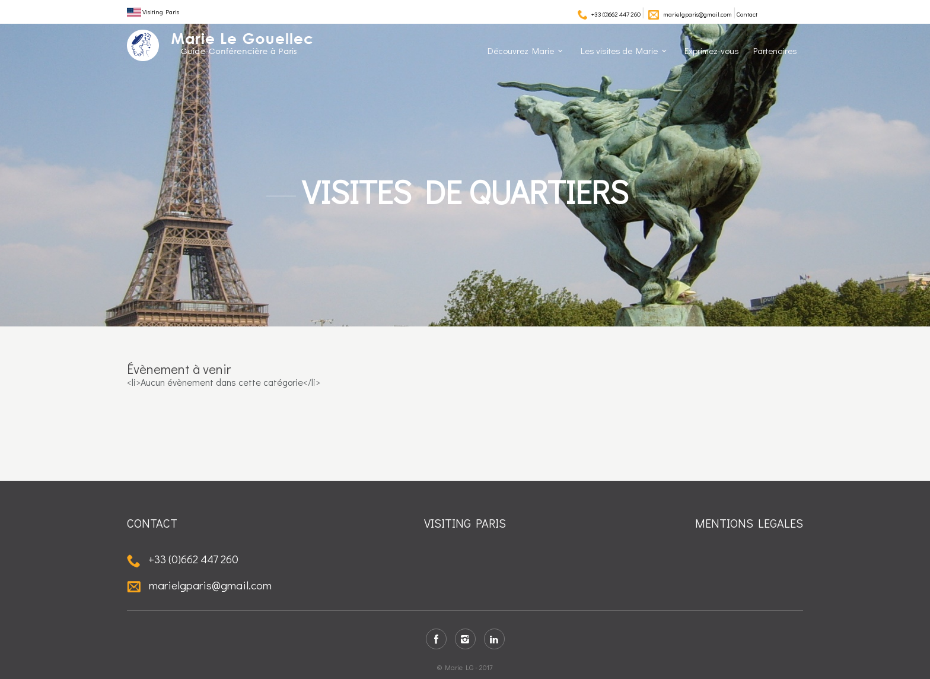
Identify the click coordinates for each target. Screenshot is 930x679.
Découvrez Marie (521, 50)
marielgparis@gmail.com (697, 13)
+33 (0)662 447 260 (616, 13)
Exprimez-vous (711, 50)
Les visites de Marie (619, 50)
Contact (747, 13)
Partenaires (775, 50)
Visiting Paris (153, 11)
